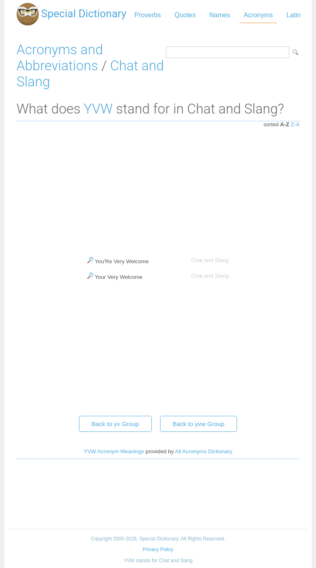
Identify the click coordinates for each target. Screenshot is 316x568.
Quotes (185, 15)
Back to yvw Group (199, 423)
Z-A (295, 124)
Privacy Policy (158, 549)
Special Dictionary (83, 13)
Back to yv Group (115, 423)
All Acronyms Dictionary (203, 451)
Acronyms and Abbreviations (59, 58)
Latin (293, 15)
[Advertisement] (158, 187)
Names (219, 15)
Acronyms (258, 15)
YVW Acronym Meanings (114, 451)
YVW (98, 109)
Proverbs (148, 15)
